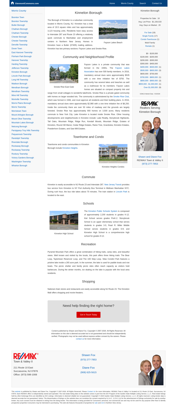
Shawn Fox (88, 355)
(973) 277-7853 (150, 163)
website (17, 391)
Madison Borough (19, 84)
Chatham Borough (20, 29)
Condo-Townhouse (148, 39)
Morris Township (19, 107)
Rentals (148, 46)
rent (102, 403)
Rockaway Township (21, 150)
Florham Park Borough (22, 56)
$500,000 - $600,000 (149, 70)
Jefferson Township (20, 68)
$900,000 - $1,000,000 (148, 84)
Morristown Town (19, 111)
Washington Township (21, 162)
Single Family (148, 36)
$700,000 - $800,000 (149, 77)
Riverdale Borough (20, 142)
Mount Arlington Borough (23, 115)
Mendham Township (20, 91)
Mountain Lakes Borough (23, 122)
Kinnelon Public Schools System (102, 211)
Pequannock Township (21, 134)
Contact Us (157, 3)
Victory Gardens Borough (23, 158)
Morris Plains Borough (21, 103)
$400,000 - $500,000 (149, 67)
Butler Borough (18, 25)
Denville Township (20, 45)
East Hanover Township (22, 52)
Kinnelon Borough (19, 72)
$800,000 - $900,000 (149, 81)
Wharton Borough (19, 165)
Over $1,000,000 (151, 87)
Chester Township (19, 41)
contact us (80, 339)
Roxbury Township (20, 154)
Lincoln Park (121, 192)
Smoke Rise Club (121, 96)
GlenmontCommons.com (27, 3)
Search (143, 3)
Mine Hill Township (20, 95)
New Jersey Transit (112, 184)
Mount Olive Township (21, 119)
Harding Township (19, 64)
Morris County (127, 3)
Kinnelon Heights (70, 148)
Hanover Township (20, 60)
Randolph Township (20, 138)
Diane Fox (88, 367)
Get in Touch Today (88, 315)
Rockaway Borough (20, 146)
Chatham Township (20, 33)
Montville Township (20, 99)
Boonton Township (20, 21)
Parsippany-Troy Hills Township (25, 130)
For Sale (148, 33)
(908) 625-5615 (88, 372)
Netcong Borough (19, 126)
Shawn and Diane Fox (150, 156)
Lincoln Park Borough (21, 76)
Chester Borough (19, 37)
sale (96, 403)
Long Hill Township (20, 80)
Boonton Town (18, 17)
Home (112, 3)
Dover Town (17, 48)
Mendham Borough (20, 87)
